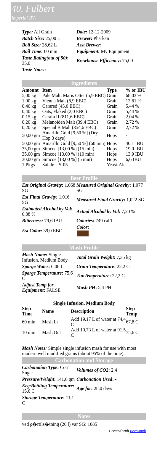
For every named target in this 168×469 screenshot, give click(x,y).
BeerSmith (138, 430)
